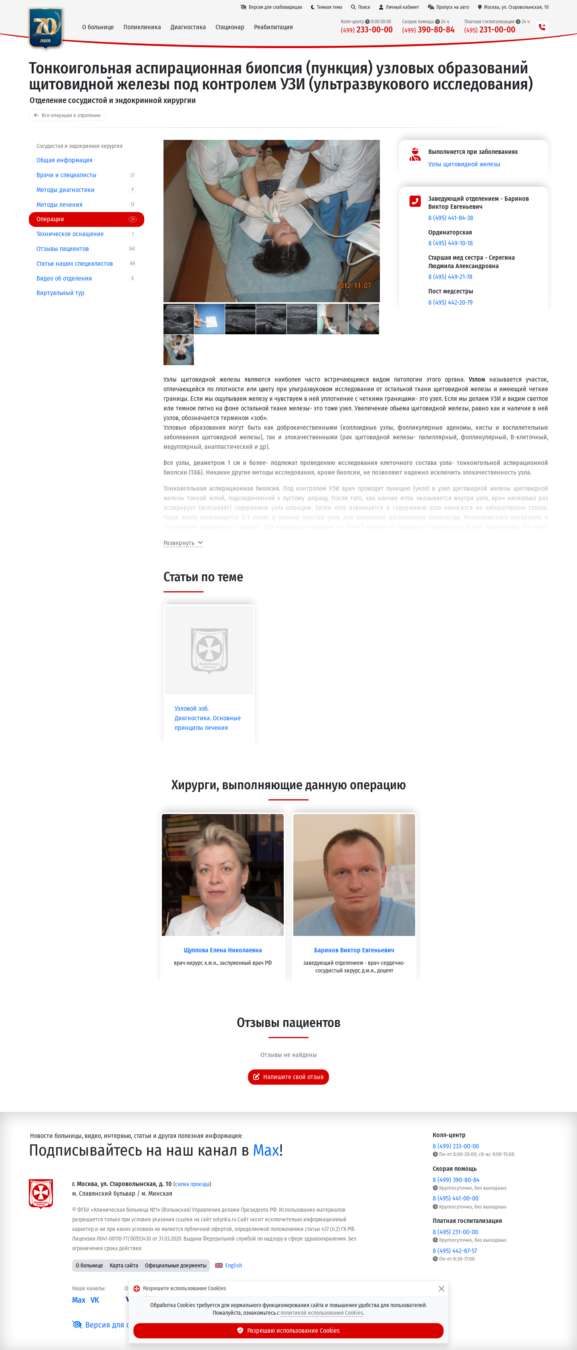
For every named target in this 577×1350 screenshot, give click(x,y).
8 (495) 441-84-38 (450, 218)
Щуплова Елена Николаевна (223, 950)
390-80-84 (428, 30)
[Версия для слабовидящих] (271, 7)
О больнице (89, 1265)
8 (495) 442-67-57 (455, 1251)
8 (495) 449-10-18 (450, 243)
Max (266, 1150)
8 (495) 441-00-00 (455, 1198)
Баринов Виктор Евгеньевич (354, 950)
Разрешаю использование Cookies (288, 1330)
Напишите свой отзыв (288, 1077)
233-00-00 (367, 30)
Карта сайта (124, 1265)
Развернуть (183, 543)
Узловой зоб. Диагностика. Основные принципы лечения (208, 718)
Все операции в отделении (67, 115)
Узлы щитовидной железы (464, 164)
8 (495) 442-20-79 (450, 302)
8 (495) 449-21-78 (450, 277)
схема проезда (192, 1184)
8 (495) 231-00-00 (455, 1232)
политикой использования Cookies (321, 1313)
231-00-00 (489, 30)
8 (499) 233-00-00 (456, 1146)
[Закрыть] (441, 1288)
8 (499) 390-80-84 (456, 1180)
